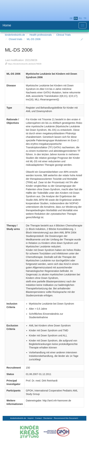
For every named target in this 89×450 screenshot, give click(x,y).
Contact (38, 418)
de (71, 18)
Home (7, 25)
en (75, 18)
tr (85, 18)
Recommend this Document (66, 418)
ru (80, 18)
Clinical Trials (63, 34)
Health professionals (40, 34)
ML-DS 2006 (34, 39)
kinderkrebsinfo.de (15, 34)
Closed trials (15, 39)
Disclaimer (47, 418)
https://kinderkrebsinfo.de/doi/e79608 (24, 64)
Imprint (31, 418)
